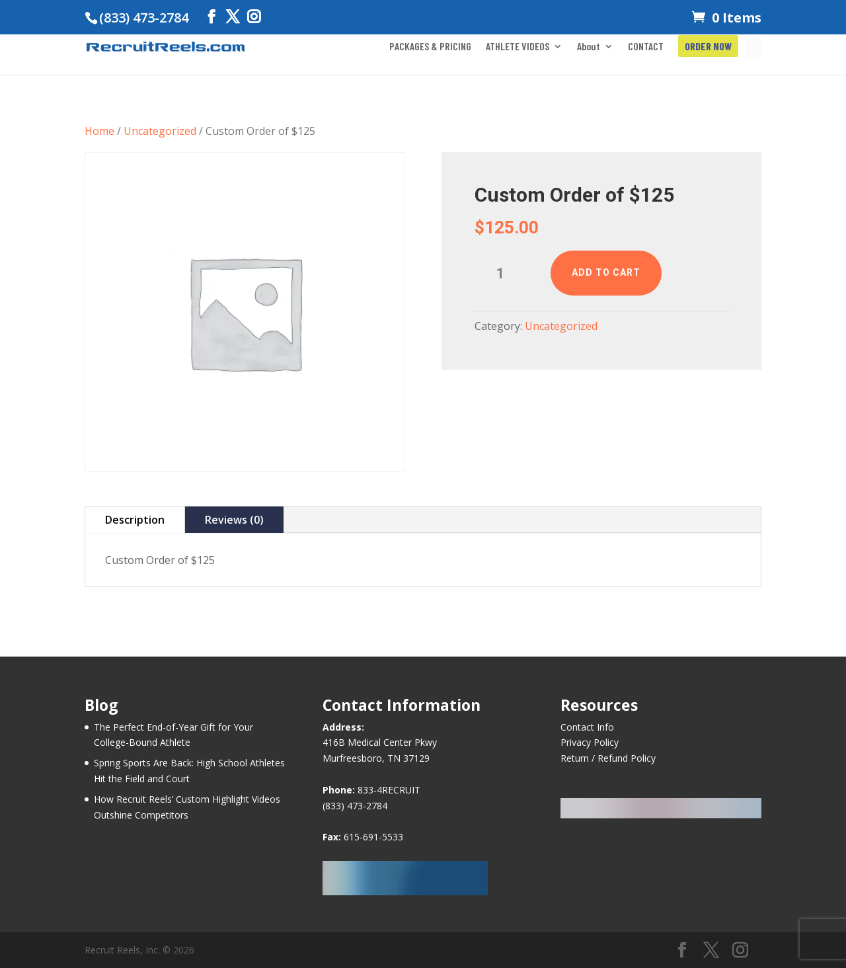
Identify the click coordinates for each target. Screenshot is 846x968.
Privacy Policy (589, 742)
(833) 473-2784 (355, 805)
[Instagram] (253, 17)
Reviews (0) (234, 519)
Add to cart (606, 272)
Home (99, 131)
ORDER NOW (708, 47)
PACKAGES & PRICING (430, 47)
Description (135, 519)
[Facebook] (211, 17)
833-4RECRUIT (389, 790)
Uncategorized (160, 131)
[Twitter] (232, 17)
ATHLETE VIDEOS (517, 47)
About (588, 47)
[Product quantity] (506, 273)
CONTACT (646, 47)
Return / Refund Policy (608, 758)
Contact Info (587, 727)
